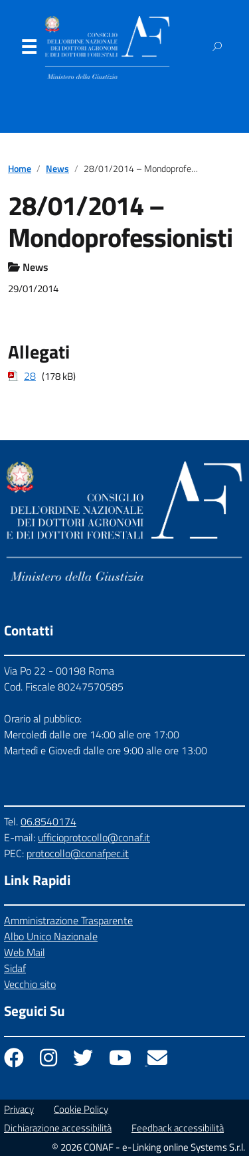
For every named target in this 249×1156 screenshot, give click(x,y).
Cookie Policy (81, 1109)
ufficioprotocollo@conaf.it (94, 837)
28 (30, 376)
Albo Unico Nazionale (51, 936)
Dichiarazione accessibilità (58, 1127)
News (57, 168)
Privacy (19, 1109)
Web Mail (24, 952)
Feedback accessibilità (177, 1127)
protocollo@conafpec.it (78, 853)
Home (19, 168)
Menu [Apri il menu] (28, 49)
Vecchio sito (30, 984)
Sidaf (15, 968)
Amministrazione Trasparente (68, 920)
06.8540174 (48, 821)
